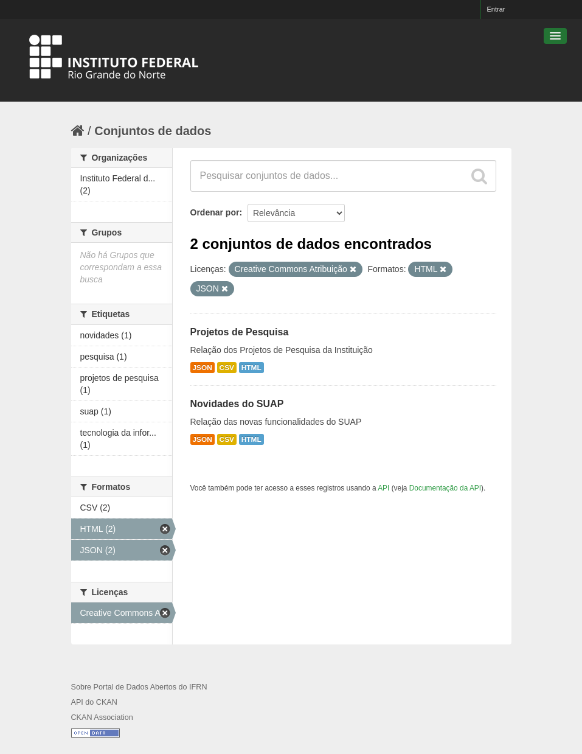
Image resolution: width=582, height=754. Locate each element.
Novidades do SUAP (237, 404)
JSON (202, 367)
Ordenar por (215, 212)
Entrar (496, 9)
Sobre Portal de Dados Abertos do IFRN (139, 687)
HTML (251, 367)
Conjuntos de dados (152, 131)
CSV (227, 367)
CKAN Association (102, 717)
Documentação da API (445, 488)
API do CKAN (94, 702)
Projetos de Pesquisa (239, 332)
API (383, 488)
